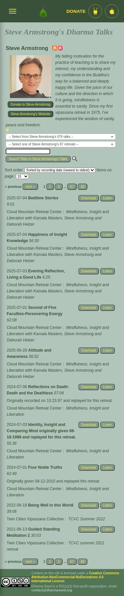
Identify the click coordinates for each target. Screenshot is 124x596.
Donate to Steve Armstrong (30, 104)
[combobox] (61, 137)
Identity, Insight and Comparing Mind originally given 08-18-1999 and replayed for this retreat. (41, 430)
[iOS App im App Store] (112, 11)
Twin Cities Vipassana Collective (35, 519)
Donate (76, 11)
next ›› (30, 186)
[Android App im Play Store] (95, 11)
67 (72, 186)
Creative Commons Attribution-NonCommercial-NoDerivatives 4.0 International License (75, 577)
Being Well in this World (50, 505)
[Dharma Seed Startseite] (43, 11)
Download (88, 198)
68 (82, 186)
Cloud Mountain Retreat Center (34, 212)
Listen (107, 198)
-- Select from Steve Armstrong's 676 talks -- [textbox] (41, 136)
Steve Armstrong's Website (31, 114)
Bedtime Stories (43, 198)
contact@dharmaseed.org (51, 590)
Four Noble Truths (45, 467)
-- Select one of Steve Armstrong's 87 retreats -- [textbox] (43, 144)
